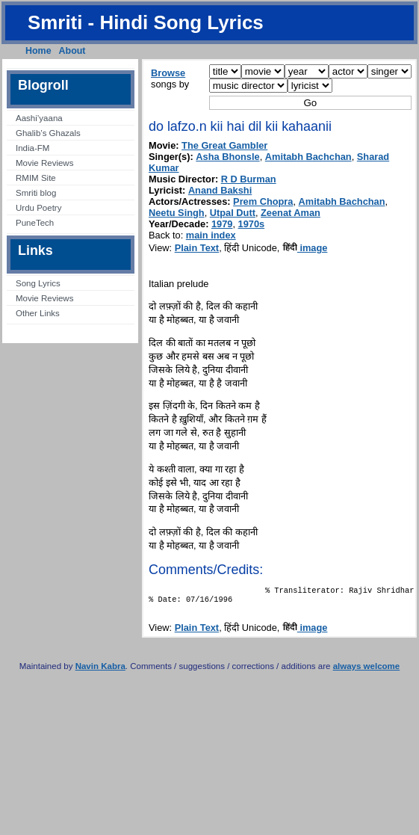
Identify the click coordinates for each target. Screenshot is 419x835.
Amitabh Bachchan (308, 156)
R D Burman (248, 179)
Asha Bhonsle (227, 156)
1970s (251, 223)
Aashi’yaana (39, 118)
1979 (221, 223)
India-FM (32, 148)
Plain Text (197, 247)
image (305, 247)
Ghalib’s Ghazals (48, 133)
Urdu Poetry (38, 207)
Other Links (38, 313)
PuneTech (35, 222)
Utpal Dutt (232, 212)
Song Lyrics (38, 283)
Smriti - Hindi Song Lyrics (146, 22)
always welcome (366, 670)
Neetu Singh (177, 212)
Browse (168, 72)
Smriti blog (36, 192)
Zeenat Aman (290, 212)
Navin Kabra (100, 670)
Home (38, 51)
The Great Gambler (224, 145)
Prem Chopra (263, 201)
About (72, 51)
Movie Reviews (44, 162)
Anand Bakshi (220, 190)
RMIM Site (36, 177)
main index (211, 235)
